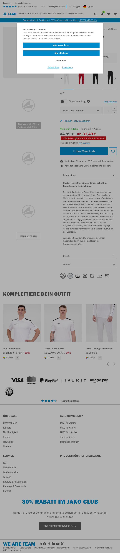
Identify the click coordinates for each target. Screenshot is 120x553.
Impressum (67, 67)
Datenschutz (53, 67)
